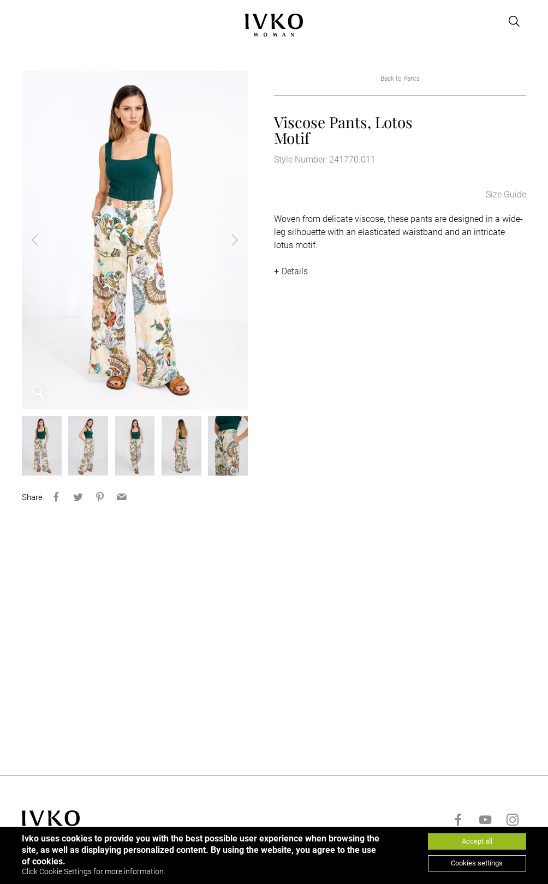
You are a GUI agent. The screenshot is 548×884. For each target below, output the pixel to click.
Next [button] (226, 240)
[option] (135, 240)
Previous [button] (43, 240)
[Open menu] (28, 21)
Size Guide (506, 194)
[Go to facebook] (458, 819)
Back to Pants (400, 78)
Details (295, 271)
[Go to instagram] (512, 819)
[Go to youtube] (485, 819)
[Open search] (514, 21)
